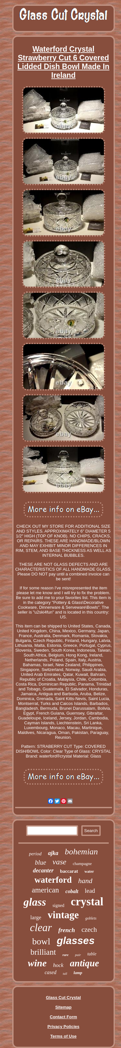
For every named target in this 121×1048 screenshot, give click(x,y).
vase (59, 862)
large (35, 917)
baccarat (69, 871)
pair (78, 955)
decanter (43, 870)
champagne (82, 863)
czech (89, 929)
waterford (53, 880)
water (89, 871)
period (35, 853)
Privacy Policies (63, 1026)
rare (65, 955)
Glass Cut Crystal (63, 997)
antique (84, 963)
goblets (90, 918)
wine (37, 963)
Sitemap (63, 1007)
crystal (87, 901)
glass (35, 902)
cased (50, 972)
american (45, 890)
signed (59, 905)
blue (40, 862)
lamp (78, 972)
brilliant (43, 952)
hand (85, 881)
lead (90, 890)
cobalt (72, 891)
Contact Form (63, 1016)
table (91, 953)
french (66, 930)
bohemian (81, 851)
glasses (76, 940)
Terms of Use (63, 1036)
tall (65, 973)
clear (41, 927)
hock (58, 965)
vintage (63, 915)
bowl (41, 941)
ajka (53, 853)
